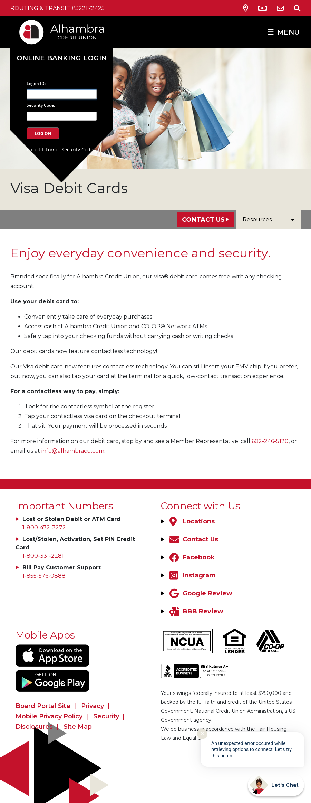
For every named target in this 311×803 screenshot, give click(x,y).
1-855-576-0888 (44, 576)
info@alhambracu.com (72, 450)
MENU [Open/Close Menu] (288, 32)
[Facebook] (191, 557)
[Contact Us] (280, 8)
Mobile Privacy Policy (49, 716)
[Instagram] (192, 575)
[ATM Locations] (262, 8)
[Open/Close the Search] (293, 8)
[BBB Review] (195, 611)
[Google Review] (200, 593)
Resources (268, 219)
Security (106, 716)
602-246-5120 (270, 441)
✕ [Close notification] (202, 734)
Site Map (78, 726)
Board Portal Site (43, 706)
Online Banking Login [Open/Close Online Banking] (62, 58)
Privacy (92, 706)
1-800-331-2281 (43, 555)
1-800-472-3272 (44, 527)
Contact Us (203, 220)
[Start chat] (276, 785)
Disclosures (34, 726)
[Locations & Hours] (245, 8)
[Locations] (191, 521)
